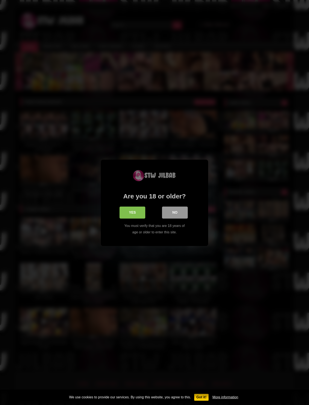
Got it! (201, 397)
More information (225, 397)
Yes (132, 212)
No (174, 212)
